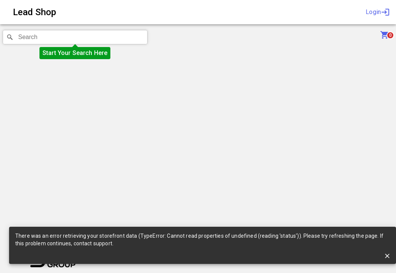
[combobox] (75, 37)
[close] (387, 256)
